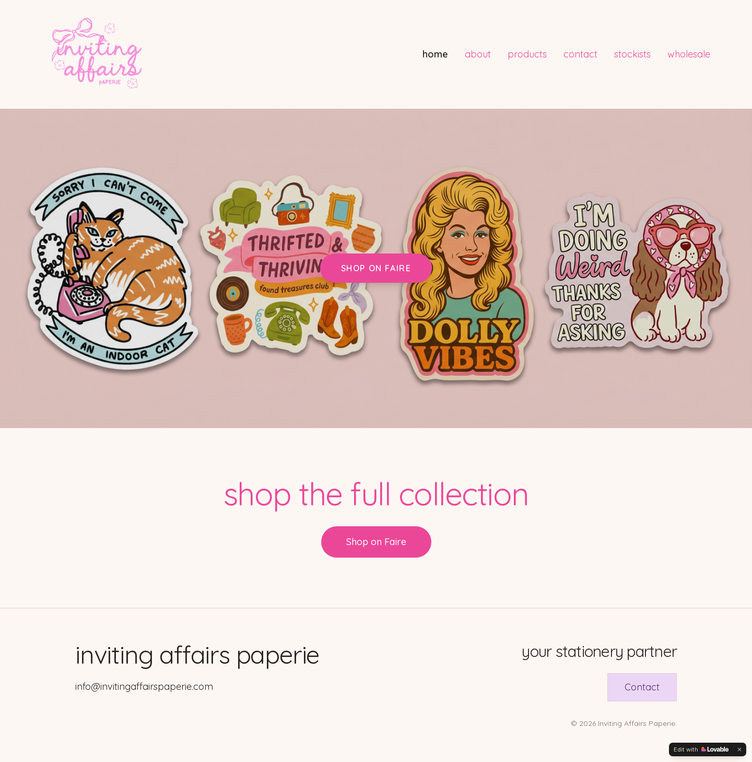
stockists (632, 54)
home (435, 54)
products (527, 54)
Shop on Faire (376, 268)
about (478, 54)
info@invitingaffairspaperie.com (144, 686)
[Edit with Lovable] (701, 749)
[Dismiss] (739, 749)
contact (580, 54)
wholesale (688, 54)
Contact (642, 687)
